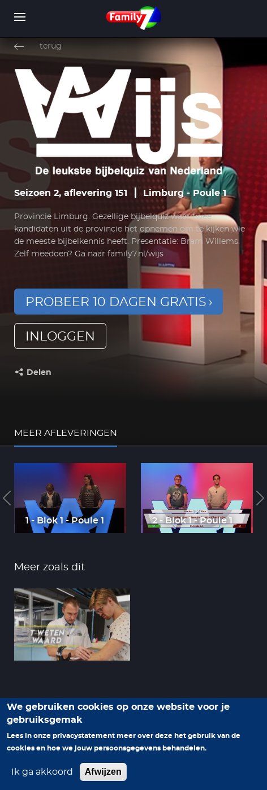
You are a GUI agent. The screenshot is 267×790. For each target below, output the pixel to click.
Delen (39, 373)
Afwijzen (103, 777)
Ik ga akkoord (42, 777)
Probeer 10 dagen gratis (115, 302)
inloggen (60, 336)
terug (51, 46)
